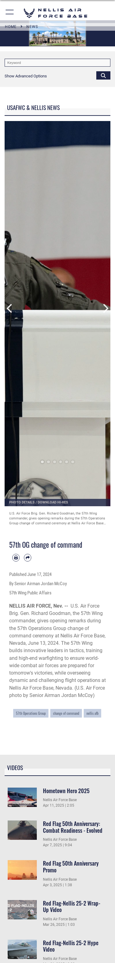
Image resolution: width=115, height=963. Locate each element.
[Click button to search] (103, 75)
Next (105, 308)
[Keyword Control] (57, 63)
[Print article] (16, 557)
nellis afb (92, 713)
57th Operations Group (31, 713)
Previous (10, 308)
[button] (10, 13)
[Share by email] (27, 557)
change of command (66, 713)
